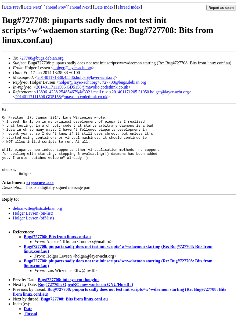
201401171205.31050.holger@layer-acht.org (150, 92)
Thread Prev (55, 7)
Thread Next (80, 7)
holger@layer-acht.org (72, 67)
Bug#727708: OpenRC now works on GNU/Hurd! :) (85, 298)
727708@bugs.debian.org (41, 58)
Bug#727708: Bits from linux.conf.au (57, 250)
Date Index (104, 7)
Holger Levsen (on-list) (33, 227)
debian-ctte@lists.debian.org (37, 222)
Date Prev (12, 7)
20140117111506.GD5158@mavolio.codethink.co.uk (82, 87)
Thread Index (128, 7)
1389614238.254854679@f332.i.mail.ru (71, 92)
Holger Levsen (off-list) (33, 231)
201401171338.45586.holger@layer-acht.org (76, 77)
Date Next (32, 7)
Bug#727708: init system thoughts (68, 293)
